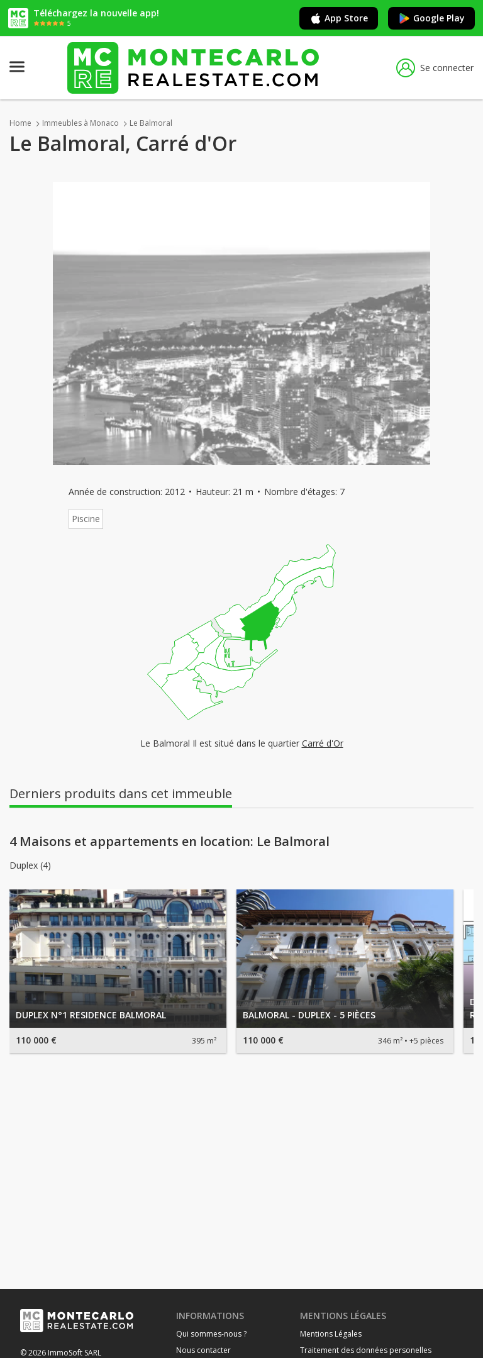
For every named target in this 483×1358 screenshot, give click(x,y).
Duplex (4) (30, 865)
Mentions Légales (331, 1333)
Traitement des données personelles (365, 1350)
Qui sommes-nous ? (211, 1333)
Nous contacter (203, 1350)
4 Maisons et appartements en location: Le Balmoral (169, 841)
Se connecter (435, 67)
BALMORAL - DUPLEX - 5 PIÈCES (309, 1015)
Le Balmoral (151, 123)
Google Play (431, 18)
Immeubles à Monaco (80, 123)
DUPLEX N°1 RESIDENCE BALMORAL (91, 1015)
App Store (338, 18)
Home (20, 123)
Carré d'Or (322, 743)
